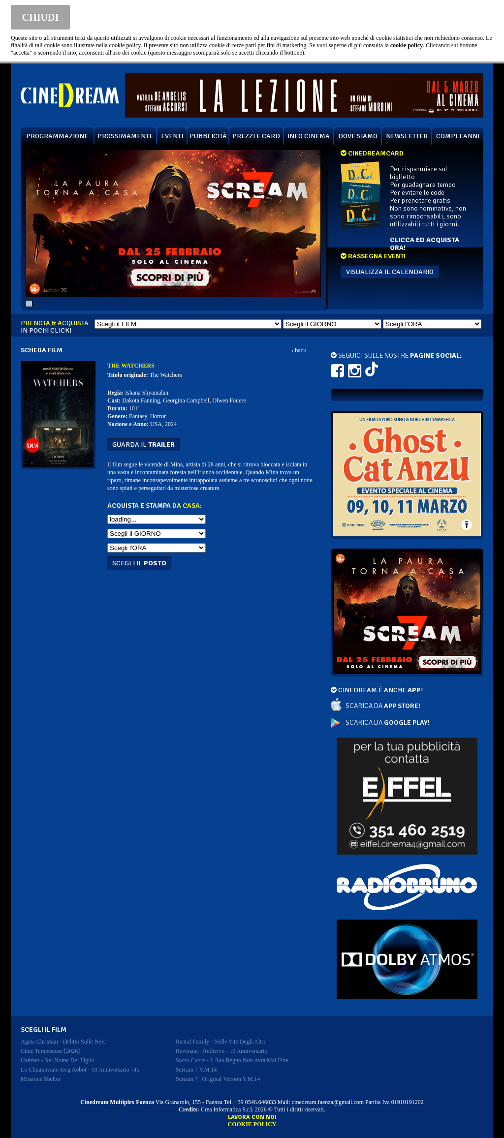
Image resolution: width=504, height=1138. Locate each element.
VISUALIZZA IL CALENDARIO (390, 272)
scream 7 (196, 1069)
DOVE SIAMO (358, 136)
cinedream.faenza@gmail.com (328, 1102)
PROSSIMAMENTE (125, 136)
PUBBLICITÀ (208, 136)
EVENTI (172, 136)
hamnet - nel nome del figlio (57, 1060)
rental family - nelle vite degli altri (220, 1041)
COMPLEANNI (457, 136)
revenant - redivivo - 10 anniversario (221, 1050)
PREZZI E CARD (256, 136)
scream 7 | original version (218, 1079)
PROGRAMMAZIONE (57, 136)
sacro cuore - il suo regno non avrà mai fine (232, 1060)
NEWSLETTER (407, 136)
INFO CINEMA (308, 136)
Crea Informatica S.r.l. (227, 1109)
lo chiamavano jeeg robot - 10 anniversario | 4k (80, 1069)
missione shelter (41, 1079)
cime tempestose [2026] (50, 1050)
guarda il (143, 444)
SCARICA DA (383, 706)
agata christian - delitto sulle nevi (63, 1041)
